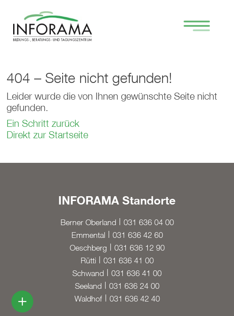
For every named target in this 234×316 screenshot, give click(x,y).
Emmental (88, 235)
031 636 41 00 (128, 260)
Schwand (88, 273)
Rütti (88, 260)
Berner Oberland (88, 222)
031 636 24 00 (134, 286)
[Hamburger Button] (192, 27)
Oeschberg (88, 247)
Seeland (88, 286)
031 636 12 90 (139, 247)
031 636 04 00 (149, 222)
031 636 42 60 (138, 235)
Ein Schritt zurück (43, 123)
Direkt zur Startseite (47, 134)
